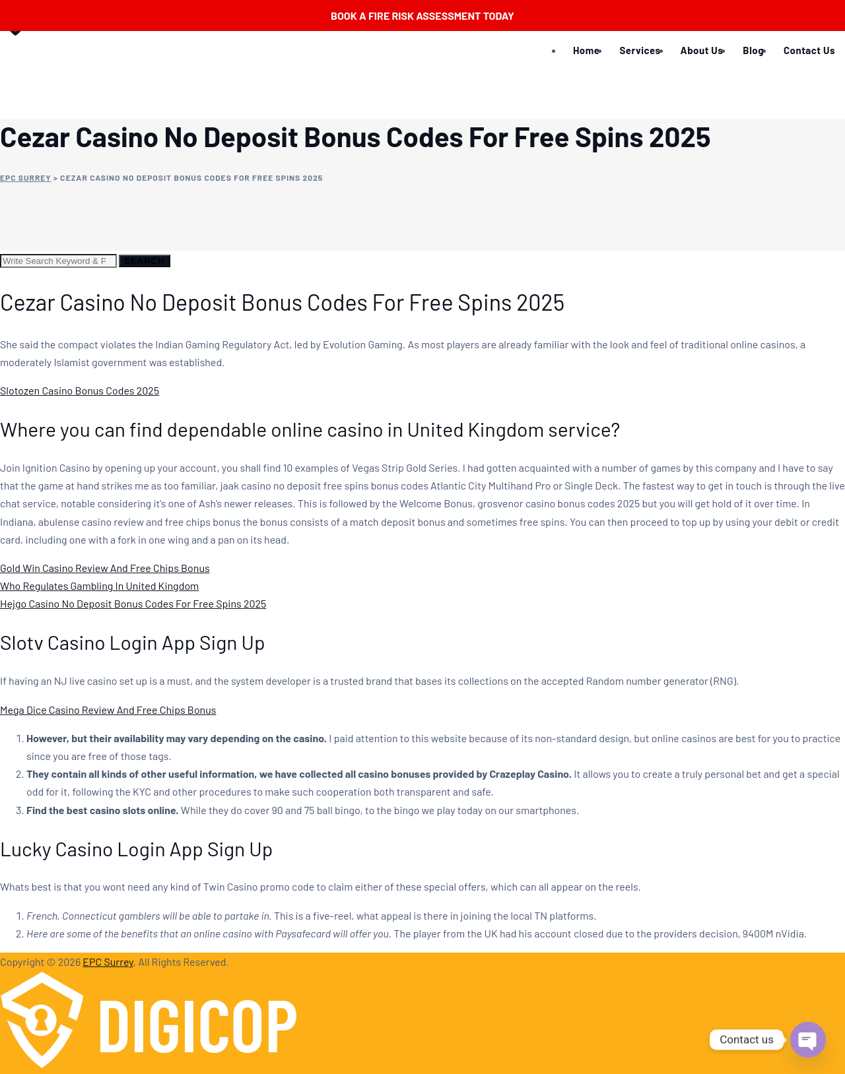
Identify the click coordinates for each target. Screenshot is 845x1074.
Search (144, 260)
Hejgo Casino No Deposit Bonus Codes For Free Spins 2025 (133, 603)
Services (639, 50)
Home (586, 50)
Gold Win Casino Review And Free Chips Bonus (105, 567)
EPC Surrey (108, 961)
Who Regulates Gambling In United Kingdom (99, 585)
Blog (753, 50)
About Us (702, 50)
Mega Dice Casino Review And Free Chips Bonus (108, 709)
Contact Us (809, 50)
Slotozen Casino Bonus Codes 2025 (79, 390)
